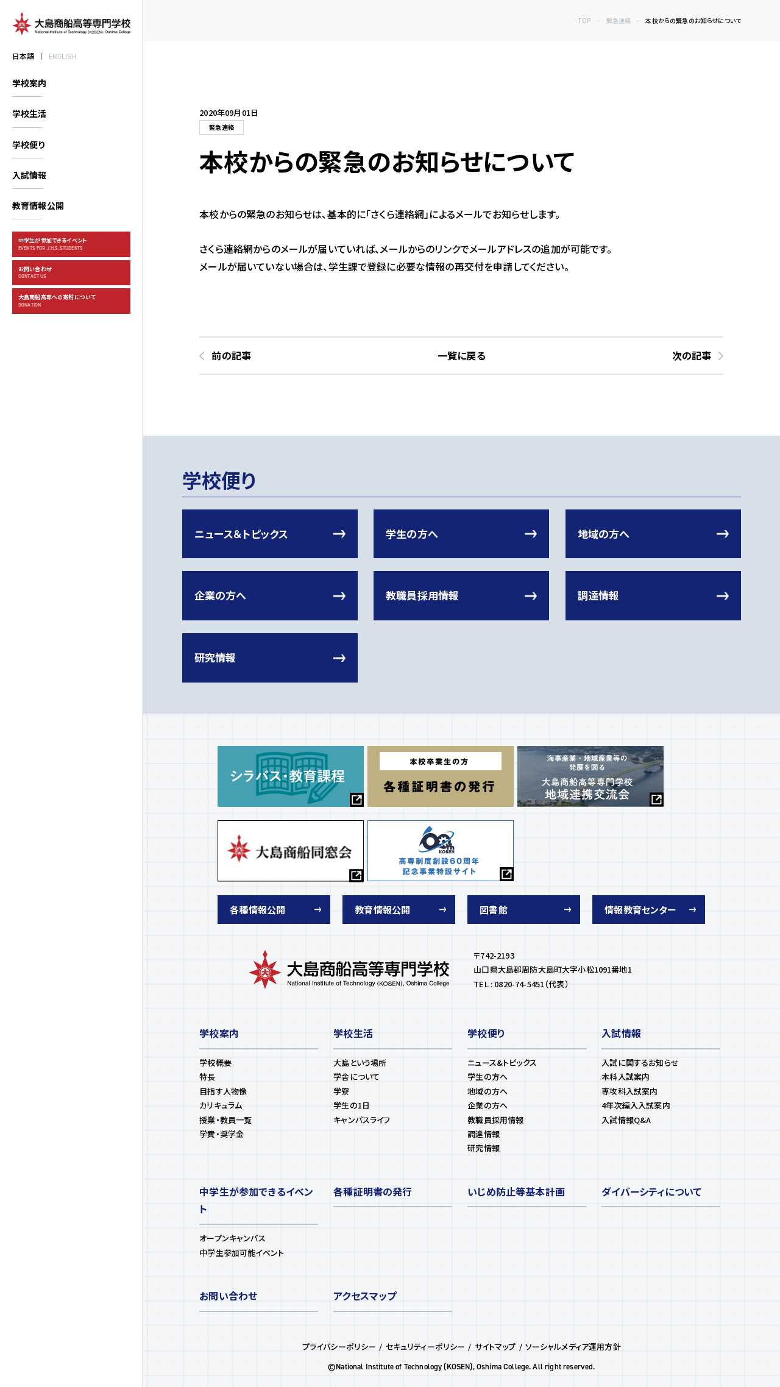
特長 (207, 1076)
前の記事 (231, 355)
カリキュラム (220, 1105)
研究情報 (215, 657)
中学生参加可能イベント (241, 1252)
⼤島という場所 (359, 1062)
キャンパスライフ (361, 1120)
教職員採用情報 (422, 595)
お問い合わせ (228, 1295)
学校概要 (215, 1062)
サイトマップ (495, 1346)
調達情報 (599, 595)
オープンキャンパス (232, 1238)
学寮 (341, 1091)
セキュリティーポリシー (426, 1346)
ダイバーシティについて (651, 1191)
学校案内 (29, 83)
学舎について (356, 1076)
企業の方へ (220, 595)
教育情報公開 (38, 205)
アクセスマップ (364, 1295)
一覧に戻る (462, 355)
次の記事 (692, 355)
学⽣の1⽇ (351, 1105)
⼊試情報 (621, 1033)
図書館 (493, 909)
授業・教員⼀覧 (225, 1120)
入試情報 (29, 175)
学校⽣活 (353, 1033)
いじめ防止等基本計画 (516, 1191)
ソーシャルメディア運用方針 (573, 1346)
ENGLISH (63, 57)
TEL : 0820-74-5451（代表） (521, 984)
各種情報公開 (257, 909)
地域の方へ (604, 533)
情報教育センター (640, 909)
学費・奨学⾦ (221, 1134)
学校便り (28, 144)
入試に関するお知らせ (640, 1062)
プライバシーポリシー (339, 1346)
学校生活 (29, 113)
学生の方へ (412, 533)
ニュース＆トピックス (241, 533)
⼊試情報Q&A (626, 1120)
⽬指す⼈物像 (223, 1091)
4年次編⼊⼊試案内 (635, 1105)
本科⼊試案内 (625, 1076)
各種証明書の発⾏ (372, 1191)
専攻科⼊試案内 (629, 1091)
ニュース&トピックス (502, 1062)
